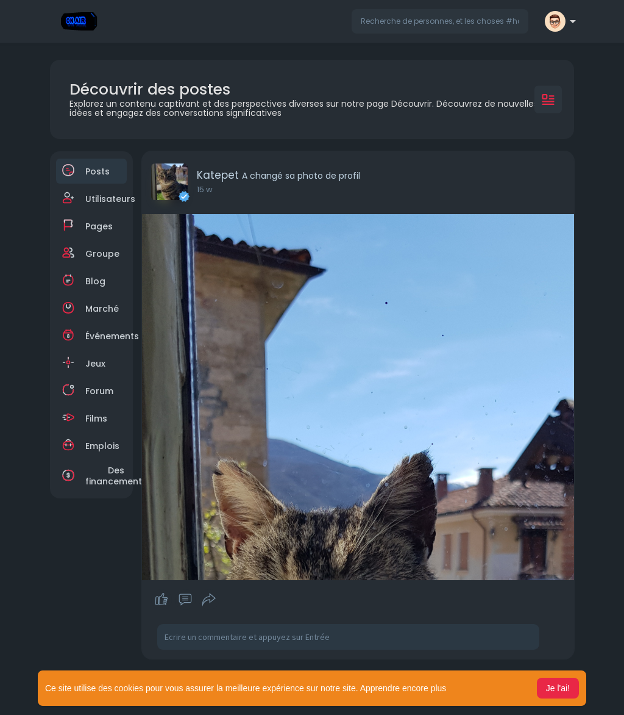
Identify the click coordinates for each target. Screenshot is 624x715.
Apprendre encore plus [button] (403, 688)
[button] (440, 21)
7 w (203, 189)
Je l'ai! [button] (558, 688)
